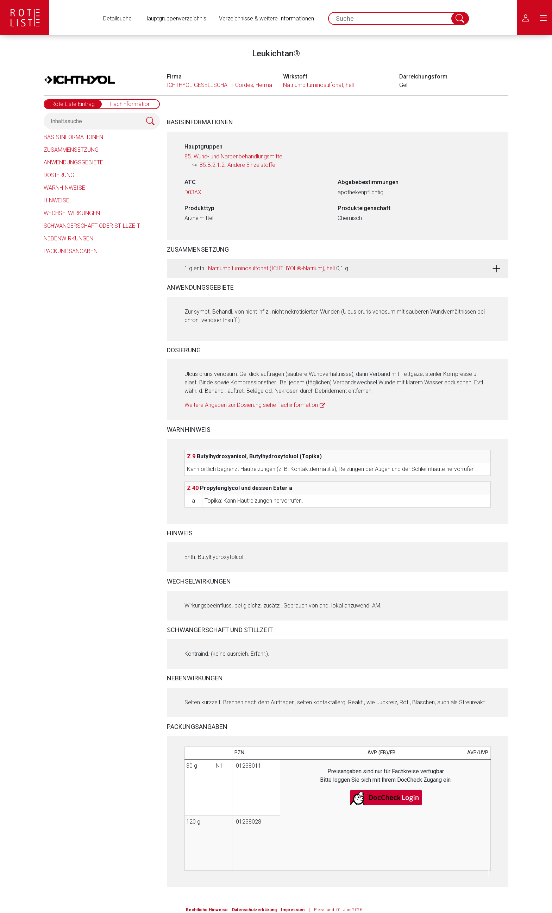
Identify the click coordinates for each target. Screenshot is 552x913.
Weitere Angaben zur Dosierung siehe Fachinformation (251, 405)
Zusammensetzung (71, 149)
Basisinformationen (73, 137)
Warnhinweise (64, 187)
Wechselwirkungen (72, 213)
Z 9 (191, 456)
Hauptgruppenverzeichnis (175, 18)
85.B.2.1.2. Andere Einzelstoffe (237, 165)
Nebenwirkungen (68, 238)
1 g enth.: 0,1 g (266, 268)
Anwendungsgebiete (73, 162)
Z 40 (193, 488)
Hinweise (56, 200)
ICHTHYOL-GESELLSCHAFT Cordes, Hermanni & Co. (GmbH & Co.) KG (252, 85)
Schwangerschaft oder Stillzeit (92, 225)
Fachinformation (130, 104)
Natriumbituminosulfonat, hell (318, 85)
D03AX (192, 192)
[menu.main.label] (543, 18)
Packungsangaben (71, 251)
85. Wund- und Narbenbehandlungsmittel (233, 156)
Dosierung (59, 175)
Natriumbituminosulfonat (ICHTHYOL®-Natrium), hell (271, 268)
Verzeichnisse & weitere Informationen (266, 18)
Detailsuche (117, 18)
